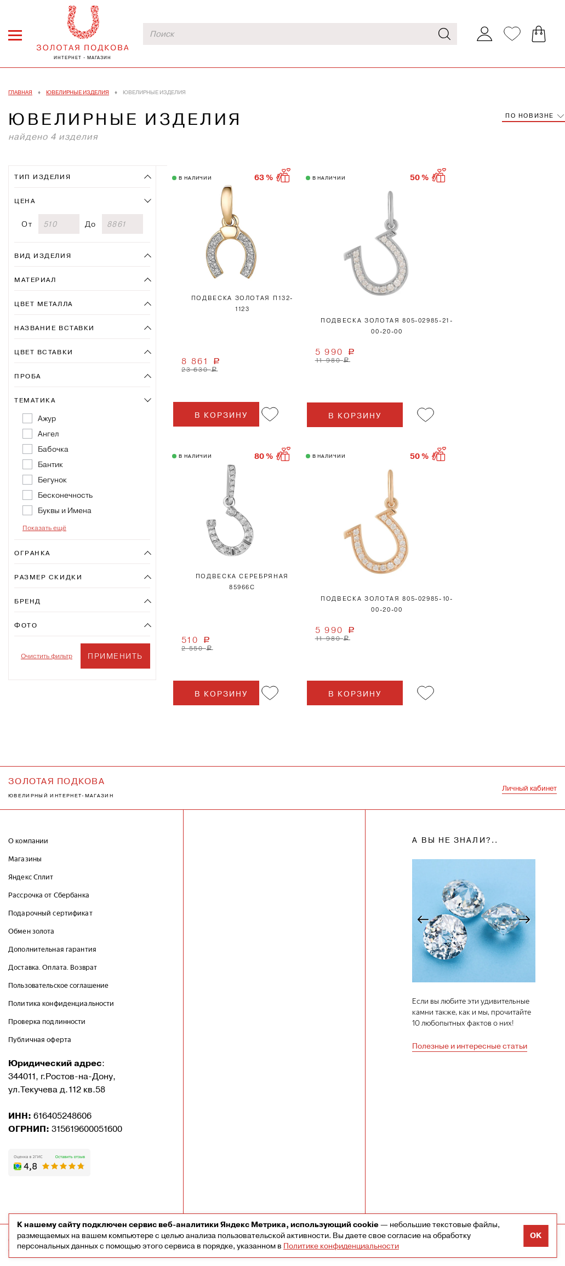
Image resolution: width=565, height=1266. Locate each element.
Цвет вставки (43, 352)
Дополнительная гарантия (52, 949)
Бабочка (53, 449)
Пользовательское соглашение (58, 985)
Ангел (48, 433)
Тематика (34, 400)
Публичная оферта (39, 1039)
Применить (115, 656)
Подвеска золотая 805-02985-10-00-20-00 (387, 604)
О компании (28, 841)
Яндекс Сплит (31, 877)
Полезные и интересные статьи (469, 1045)
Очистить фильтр (46, 656)
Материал (35, 280)
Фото (25, 625)
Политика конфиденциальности (61, 1003)
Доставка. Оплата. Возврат (52, 967)
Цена (24, 201)
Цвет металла (43, 304)
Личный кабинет (529, 788)
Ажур (47, 418)
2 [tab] (411, 522)
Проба (27, 376)
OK (535, 1235)
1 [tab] (231, 232)
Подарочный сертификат (50, 913)
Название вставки (54, 328)
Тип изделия (42, 177)
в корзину (221, 415)
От (26, 224)
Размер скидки (48, 577)
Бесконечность (65, 495)
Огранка (32, 553)
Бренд (27, 601)
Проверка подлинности (47, 1021)
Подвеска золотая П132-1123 (242, 304)
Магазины (25, 859)
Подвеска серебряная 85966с (242, 582)
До (90, 224)
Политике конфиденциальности (341, 1245)
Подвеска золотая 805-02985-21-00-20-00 (387, 326)
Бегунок (52, 479)
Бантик (50, 464)
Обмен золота (31, 931)
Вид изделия (42, 256)
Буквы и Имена (65, 510)
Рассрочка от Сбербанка (48, 895)
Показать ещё (44, 528)
